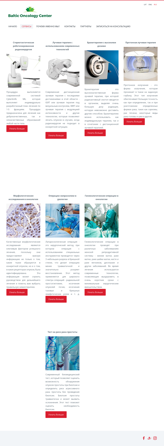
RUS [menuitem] (155, 4)
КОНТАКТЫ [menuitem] (70, 26)
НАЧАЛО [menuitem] (13, 26)
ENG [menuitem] (150, 4)
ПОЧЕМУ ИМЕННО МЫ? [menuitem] (48, 26)
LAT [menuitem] (145, 4)
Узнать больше (17, 128)
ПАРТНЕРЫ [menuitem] (85, 26)
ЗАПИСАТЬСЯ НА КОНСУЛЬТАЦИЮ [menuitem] (113, 26)
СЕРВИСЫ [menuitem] (27, 26)
